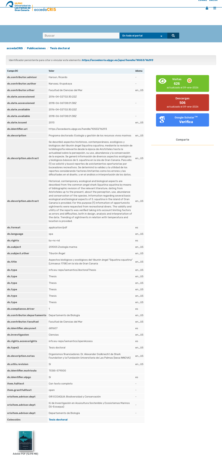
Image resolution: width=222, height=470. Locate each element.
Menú (214, 8)
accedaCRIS (15, 48)
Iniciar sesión (207, 8)
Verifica (186, 122)
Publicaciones (36, 48)
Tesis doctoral (60, 48)
